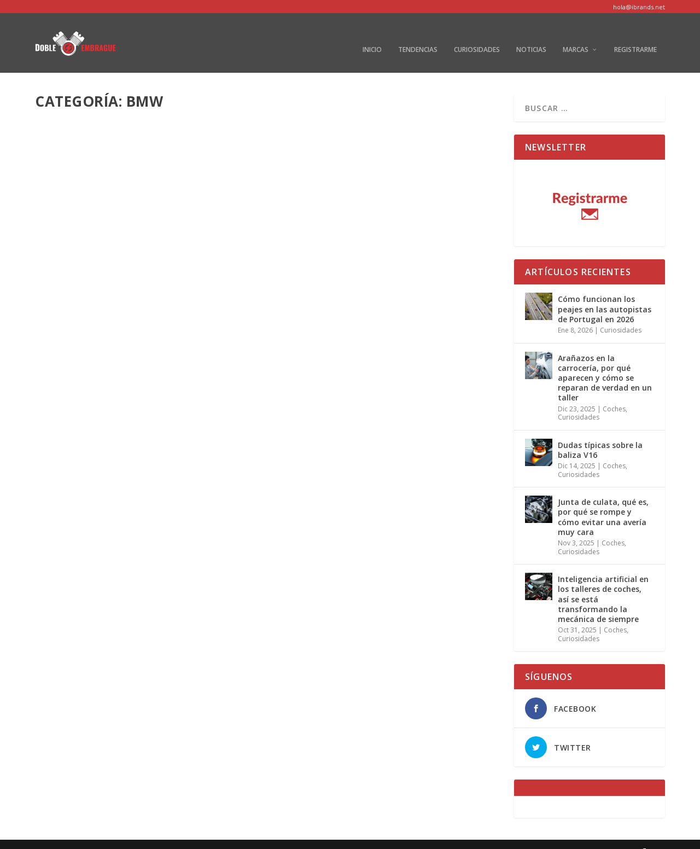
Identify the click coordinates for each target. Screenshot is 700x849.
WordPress (220, 836)
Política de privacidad (517, 836)
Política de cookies (595, 836)
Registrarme (635, 34)
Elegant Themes (113, 836)
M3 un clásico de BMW (101, 525)
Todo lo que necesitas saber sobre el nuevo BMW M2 (140, 259)
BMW (134, 281)
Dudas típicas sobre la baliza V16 (600, 433)
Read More (74, 338)
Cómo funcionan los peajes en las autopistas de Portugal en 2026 (604, 293)
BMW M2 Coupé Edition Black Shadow (379, 525)
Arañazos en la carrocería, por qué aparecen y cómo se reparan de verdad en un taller (605, 361)
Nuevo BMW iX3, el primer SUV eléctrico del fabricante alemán (384, 259)
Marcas (575, 34)
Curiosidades (477, 34)
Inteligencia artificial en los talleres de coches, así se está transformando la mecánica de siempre (603, 583)
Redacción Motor (81, 541)
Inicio (372, 34)
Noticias (531, 34)
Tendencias (418, 34)
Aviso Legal (451, 836)
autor (63, 281)
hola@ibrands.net (639, 7)
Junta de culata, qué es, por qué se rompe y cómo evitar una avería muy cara (603, 501)
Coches (190, 541)
